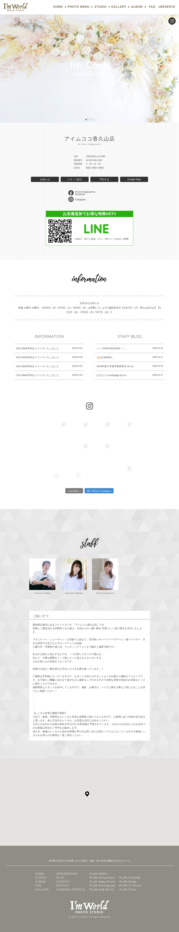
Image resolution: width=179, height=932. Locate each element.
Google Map (134, 179)
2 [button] (90, 119)
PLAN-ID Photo (130, 885)
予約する (104, 179)
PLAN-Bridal (127, 881)
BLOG (60, 877)
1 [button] (86, 119)
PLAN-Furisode (130, 877)
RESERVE (167, 6)
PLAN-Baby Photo (102, 881)
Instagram (80, 199)
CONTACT (63, 881)
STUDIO (100, 6)
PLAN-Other (128, 889)
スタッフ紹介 (74, 179)
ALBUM (137, 6)
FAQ (152, 6)
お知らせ (45, 179)
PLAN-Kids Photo (102, 889)
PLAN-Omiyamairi (102, 877)
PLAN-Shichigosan (103, 885)
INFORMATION (67, 873)
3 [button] (93, 119)
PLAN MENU (99, 873)
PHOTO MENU (79, 6)
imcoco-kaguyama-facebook (85, 193)
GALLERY (119, 6)
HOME (58, 6)
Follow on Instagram (99, 491)
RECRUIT (62, 885)
